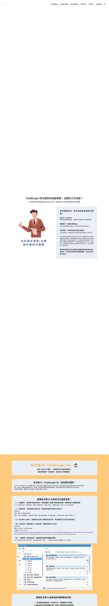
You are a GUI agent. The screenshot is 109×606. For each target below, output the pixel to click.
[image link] (5, 4)
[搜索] (105, 4)
